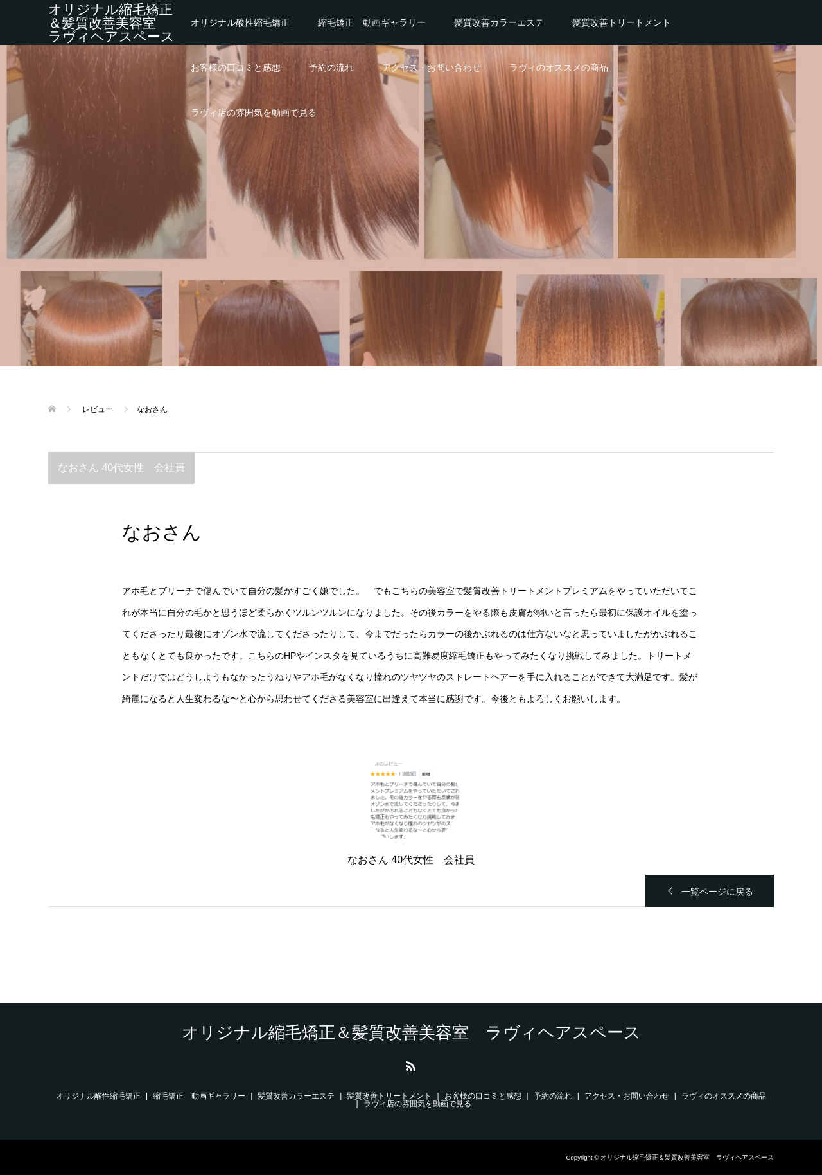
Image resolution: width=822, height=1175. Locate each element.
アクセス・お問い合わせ (431, 67)
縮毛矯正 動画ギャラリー (372, 22)
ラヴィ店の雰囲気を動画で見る (254, 112)
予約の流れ (331, 67)
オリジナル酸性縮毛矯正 (240, 22)
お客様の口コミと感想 (236, 67)
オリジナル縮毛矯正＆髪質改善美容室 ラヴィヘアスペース (111, 23)
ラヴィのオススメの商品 (558, 67)
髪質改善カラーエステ (499, 22)
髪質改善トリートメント (621, 22)
